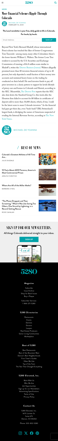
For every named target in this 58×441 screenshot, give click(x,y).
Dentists (29, 322)
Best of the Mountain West (29, 353)
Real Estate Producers (29, 331)
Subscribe (29, 288)
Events (29, 320)
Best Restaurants (29, 350)
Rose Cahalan (8, 212)
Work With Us (29, 380)
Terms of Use (29, 394)
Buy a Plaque (29, 296)
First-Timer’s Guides (29, 358)
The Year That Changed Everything (29, 366)
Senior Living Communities (29, 333)
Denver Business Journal (30, 68)
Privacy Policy (29, 397)
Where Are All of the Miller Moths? (16, 185)
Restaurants (29, 317)
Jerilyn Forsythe (9, 176)
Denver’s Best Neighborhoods (29, 355)
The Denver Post (28, 92)
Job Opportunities (29, 386)
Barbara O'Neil (8, 189)
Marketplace (29, 336)
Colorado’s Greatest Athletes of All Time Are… (18, 156)
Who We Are (29, 383)
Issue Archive (29, 291)
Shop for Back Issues (29, 293)
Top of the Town (29, 364)
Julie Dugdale (8, 161)
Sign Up (49, 40)
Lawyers (29, 328)
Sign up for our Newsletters (29, 388)
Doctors (29, 325)
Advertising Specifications (29, 391)
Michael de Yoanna (17, 23)
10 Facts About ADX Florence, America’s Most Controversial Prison (19, 171)
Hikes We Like (29, 361)
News (4, 9)
